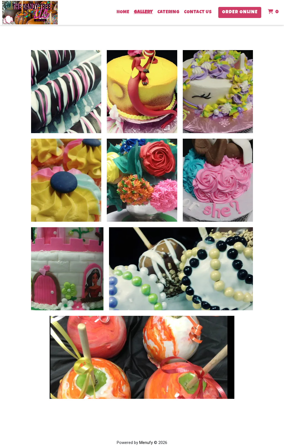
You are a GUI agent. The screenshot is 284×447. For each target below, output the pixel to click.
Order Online (240, 12)
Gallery (143, 12)
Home (122, 12)
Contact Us (198, 12)
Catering (168, 12)
